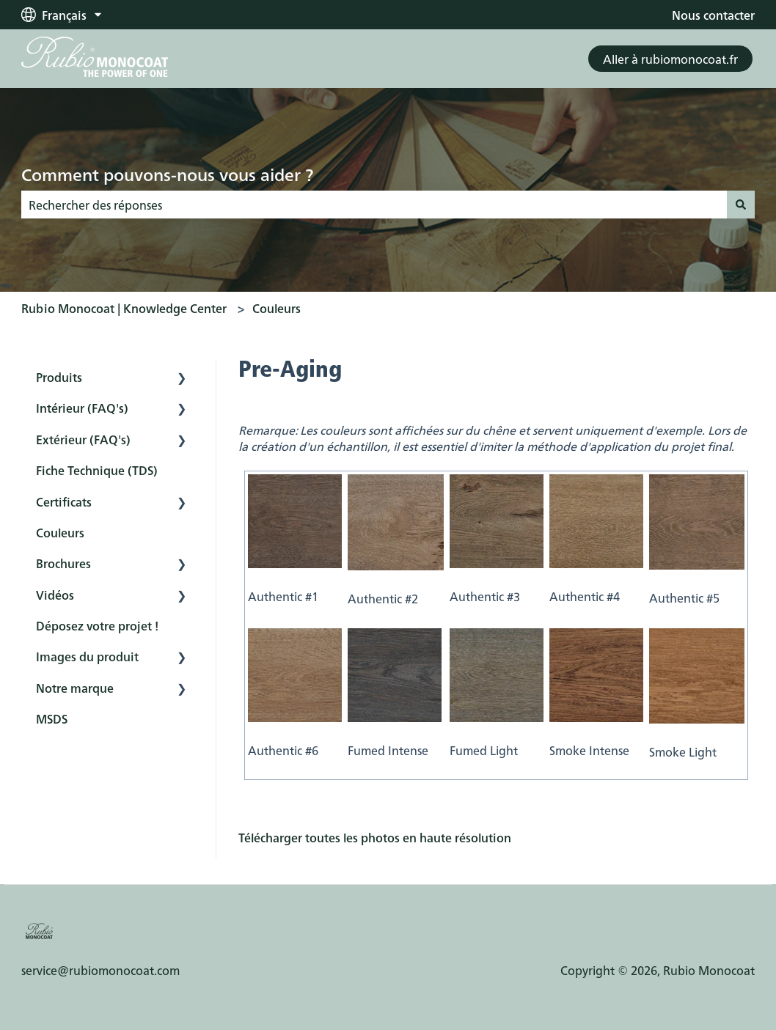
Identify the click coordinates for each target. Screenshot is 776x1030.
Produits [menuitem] (59, 377)
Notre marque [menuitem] (75, 688)
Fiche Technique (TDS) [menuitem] (97, 470)
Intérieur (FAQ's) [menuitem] (82, 408)
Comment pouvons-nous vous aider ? (167, 173)
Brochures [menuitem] (63, 563)
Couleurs (276, 308)
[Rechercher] (741, 204)
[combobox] (374, 204)
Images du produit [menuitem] (87, 656)
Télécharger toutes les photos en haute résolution (374, 837)
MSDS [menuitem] (51, 718)
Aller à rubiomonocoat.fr (670, 59)
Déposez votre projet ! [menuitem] (97, 625)
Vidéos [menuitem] (55, 594)
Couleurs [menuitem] (60, 532)
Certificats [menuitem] (64, 501)
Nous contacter (713, 15)
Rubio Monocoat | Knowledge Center (124, 308)
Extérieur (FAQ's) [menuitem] (83, 439)
